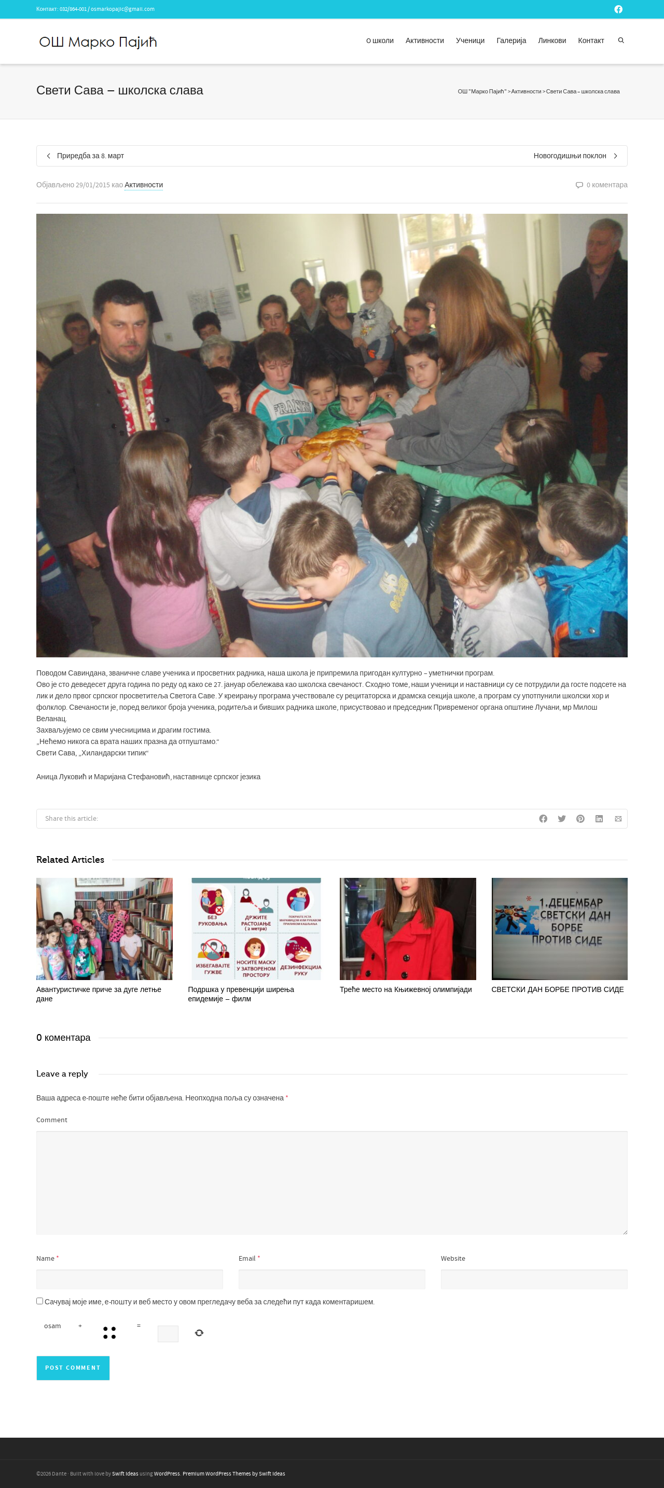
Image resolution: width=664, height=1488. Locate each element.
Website (453, 1258)
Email (247, 1258)
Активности (425, 41)
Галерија (511, 41)
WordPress (167, 1474)
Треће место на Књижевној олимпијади (406, 990)
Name (45, 1258)
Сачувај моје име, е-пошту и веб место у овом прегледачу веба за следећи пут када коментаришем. (210, 1302)
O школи (380, 41)
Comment (51, 1120)
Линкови (552, 41)
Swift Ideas (125, 1474)
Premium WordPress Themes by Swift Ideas (234, 1474)
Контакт (591, 41)
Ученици (470, 41)
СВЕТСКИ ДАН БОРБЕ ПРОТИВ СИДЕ (558, 990)
